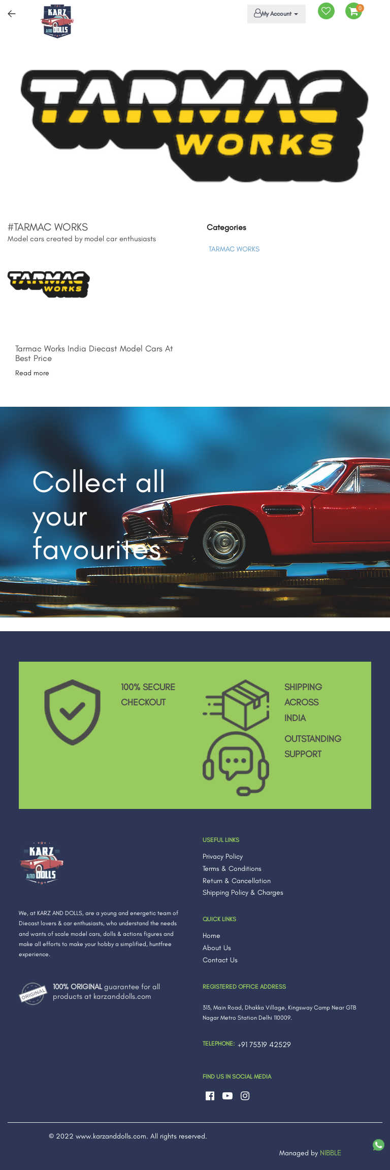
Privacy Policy (223, 856)
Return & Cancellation (237, 880)
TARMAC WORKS (234, 249)
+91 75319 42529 (264, 1044)
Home (211, 935)
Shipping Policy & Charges (243, 892)
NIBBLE (330, 1152)
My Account (274, 13)
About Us (217, 948)
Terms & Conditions (232, 868)
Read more (32, 373)
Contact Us (220, 960)
